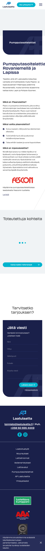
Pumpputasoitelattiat (22, 471)
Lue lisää (6, 195)
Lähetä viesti (27, 385)
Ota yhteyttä (25, 5)
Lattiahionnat (22, 458)
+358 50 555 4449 (22, 427)
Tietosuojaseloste (31, 390)
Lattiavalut (22, 467)
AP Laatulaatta (22, 476)
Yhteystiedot (22, 481)
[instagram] (25, 434)
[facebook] (19, 434)
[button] (40, 4)
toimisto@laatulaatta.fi (18, 424)
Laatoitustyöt (22, 449)
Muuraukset (22, 453)
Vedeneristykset (22, 462)
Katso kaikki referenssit (21, 264)
